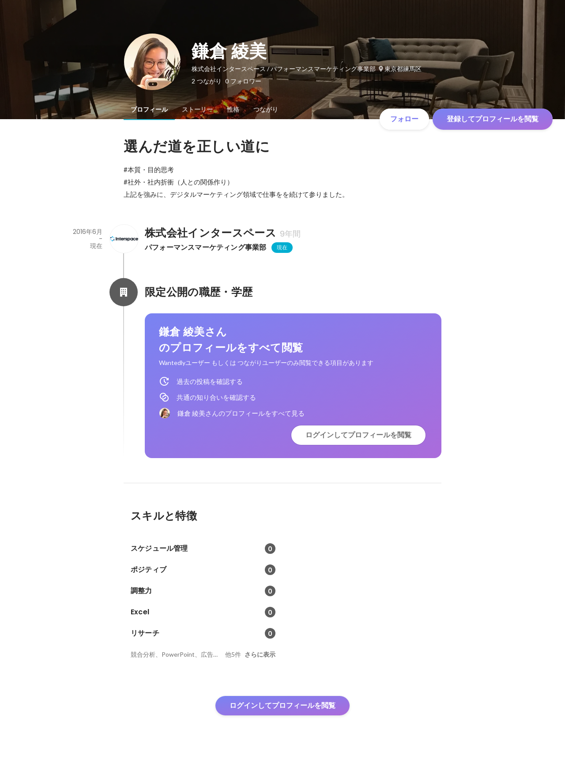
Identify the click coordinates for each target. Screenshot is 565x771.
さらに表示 (260, 654)
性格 (233, 109)
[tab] (149, 109)
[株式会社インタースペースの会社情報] (123, 238)
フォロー (404, 119)
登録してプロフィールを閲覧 (493, 119)
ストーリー (197, 109)
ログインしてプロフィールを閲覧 (358, 435)
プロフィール (149, 109)
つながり (265, 109)
